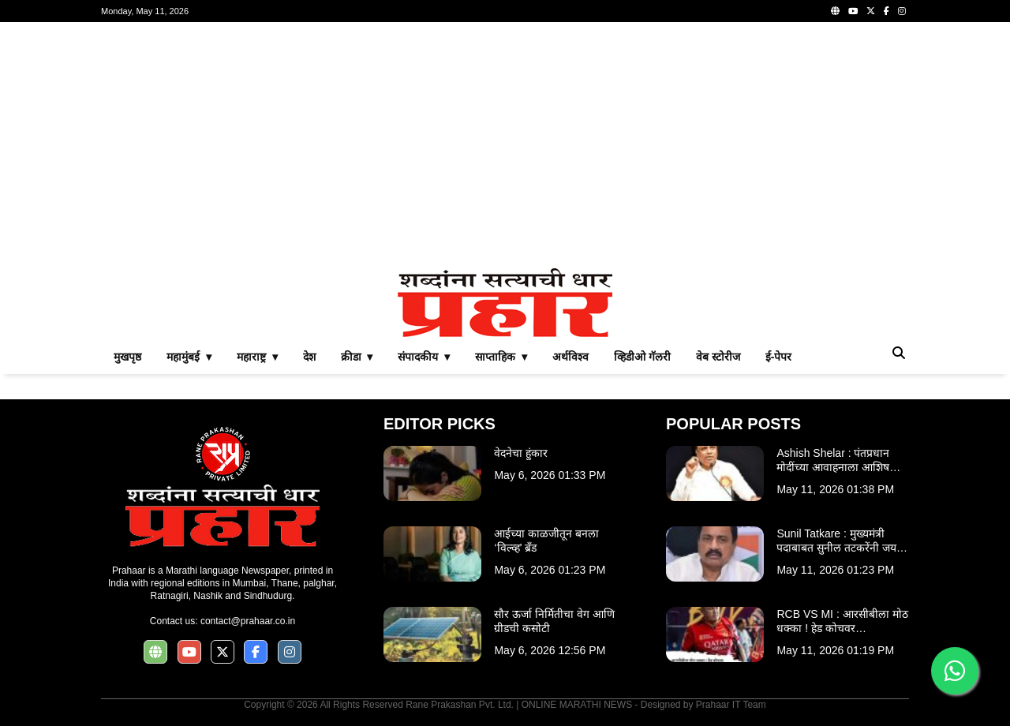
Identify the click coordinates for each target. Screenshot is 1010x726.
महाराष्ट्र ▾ (257, 356)
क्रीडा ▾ (357, 356)
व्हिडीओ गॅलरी (642, 356)
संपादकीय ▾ (424, 356)
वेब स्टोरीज (718, 356)
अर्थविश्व (570, 356)
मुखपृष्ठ (127, 356)
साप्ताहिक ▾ (501, 356)
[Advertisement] (505, 145)
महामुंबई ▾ (188, 356)
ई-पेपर (778, 356)
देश (309, 356)
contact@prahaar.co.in (247, 621)
